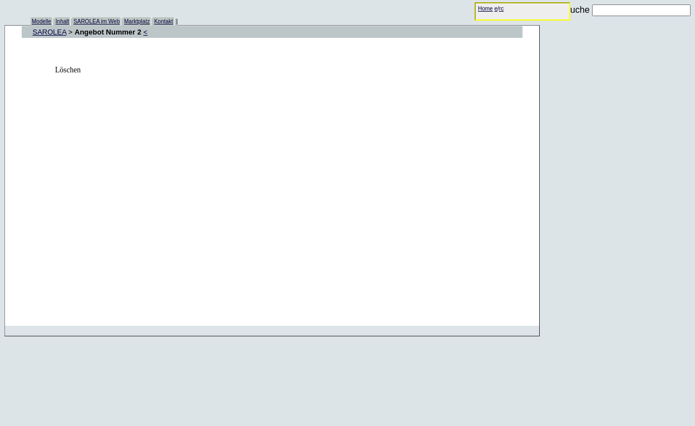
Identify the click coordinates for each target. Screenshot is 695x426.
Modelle (41, 21)
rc (501, 9)
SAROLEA (50, 32)
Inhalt (62, 21)
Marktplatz (137, 21)
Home (485, 9)
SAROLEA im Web (96, 21)
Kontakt (163, 21)
